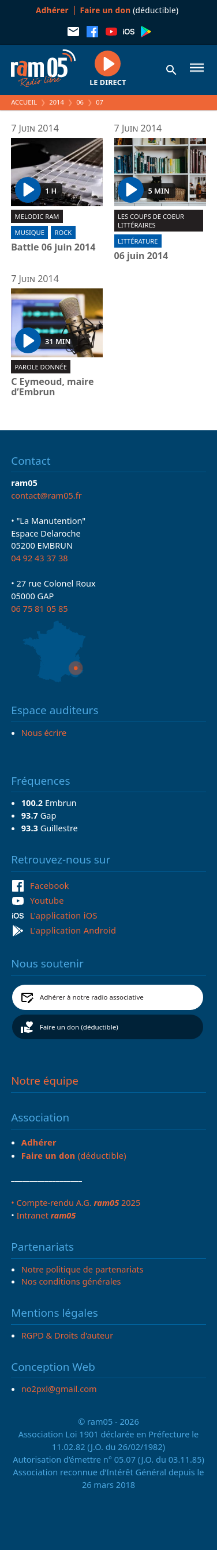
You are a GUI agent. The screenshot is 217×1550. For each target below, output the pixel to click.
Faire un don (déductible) (79, 1027)
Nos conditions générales (71, 1281)
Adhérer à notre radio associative (92, 997)
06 (80, 102)
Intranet (46, 1215)
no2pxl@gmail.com (59, 1388)
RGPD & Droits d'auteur (67, 1335)
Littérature (138, 241)
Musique (29, 232)
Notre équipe (44, 1080)
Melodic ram (37, 216)
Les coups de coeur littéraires (151, 220)
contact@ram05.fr (46, 495)
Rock (63, 232)
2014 (56, 102)
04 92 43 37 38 (39, 558)
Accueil (24, 102)
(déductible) (129, 10)
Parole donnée (41, 367)
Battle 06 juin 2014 (53, 247)
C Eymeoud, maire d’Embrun (52, 387)
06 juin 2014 (141, 256)
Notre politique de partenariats (82, 1269)
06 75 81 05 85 (39, 608)
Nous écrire (43, 732)
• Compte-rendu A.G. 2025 (75, 1202)
